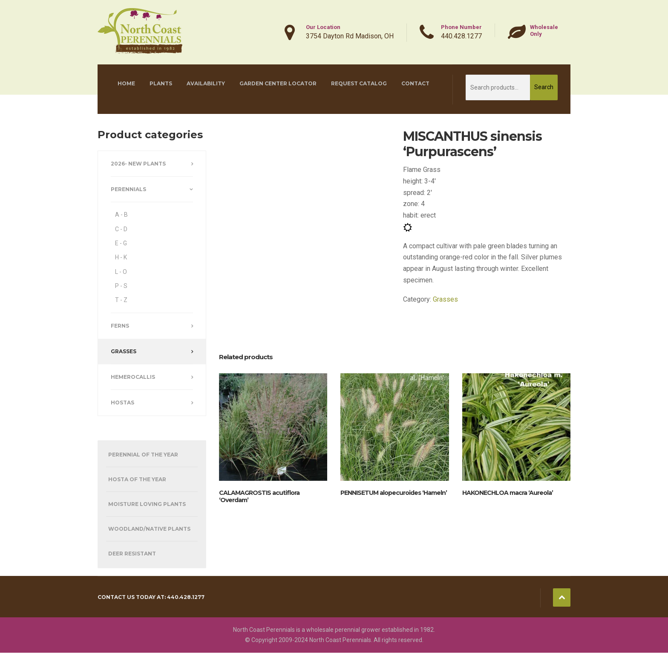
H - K (121, 257)
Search (543, 87)
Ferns (120, 326)
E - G (121, 243)
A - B (121, 214)
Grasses (445, 299)
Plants (161, 83)
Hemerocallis (133, 377)
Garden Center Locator (278, 83)
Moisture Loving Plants (147, 504)
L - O (121, 271)
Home (126, 83)
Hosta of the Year (137, 479)
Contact (415, 83)
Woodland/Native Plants (149, 529)
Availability (206, 83)
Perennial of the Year (143, 454)
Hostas (122, 402)
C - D (121, 229)
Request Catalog (359, 83)
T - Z (121, 299)
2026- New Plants (138, 163)
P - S (121, 285)
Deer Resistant (132, 553)
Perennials (128, 189)
